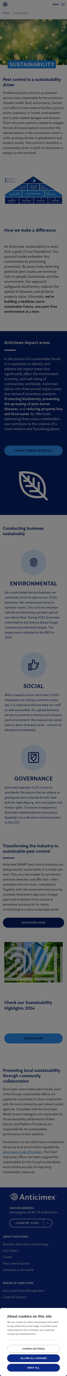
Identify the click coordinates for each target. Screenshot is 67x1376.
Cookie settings (33, 1348)
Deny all (33, 1367)
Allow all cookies (33, 1358)
